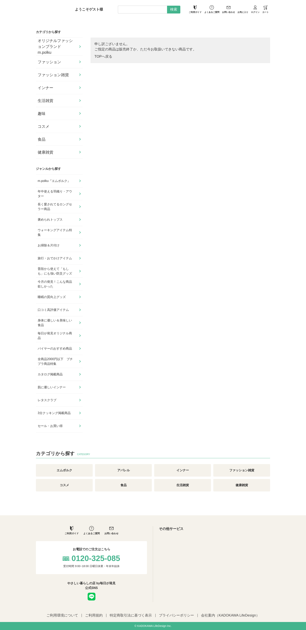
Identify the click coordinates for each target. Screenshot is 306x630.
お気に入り (243, 9)
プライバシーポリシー (176, 615)
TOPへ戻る (103, 56)
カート (265, 9)
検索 (173, 9)
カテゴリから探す (48, 32)
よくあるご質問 (211, 9)
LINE (91, 596)
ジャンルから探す (48, 168)
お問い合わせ (228, 9)
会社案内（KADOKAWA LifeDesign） (230, 615)
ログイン (255, 9)
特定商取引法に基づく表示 (131, 615)
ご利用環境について (62, 615)
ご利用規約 (94, 615)
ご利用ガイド (195, 9)
